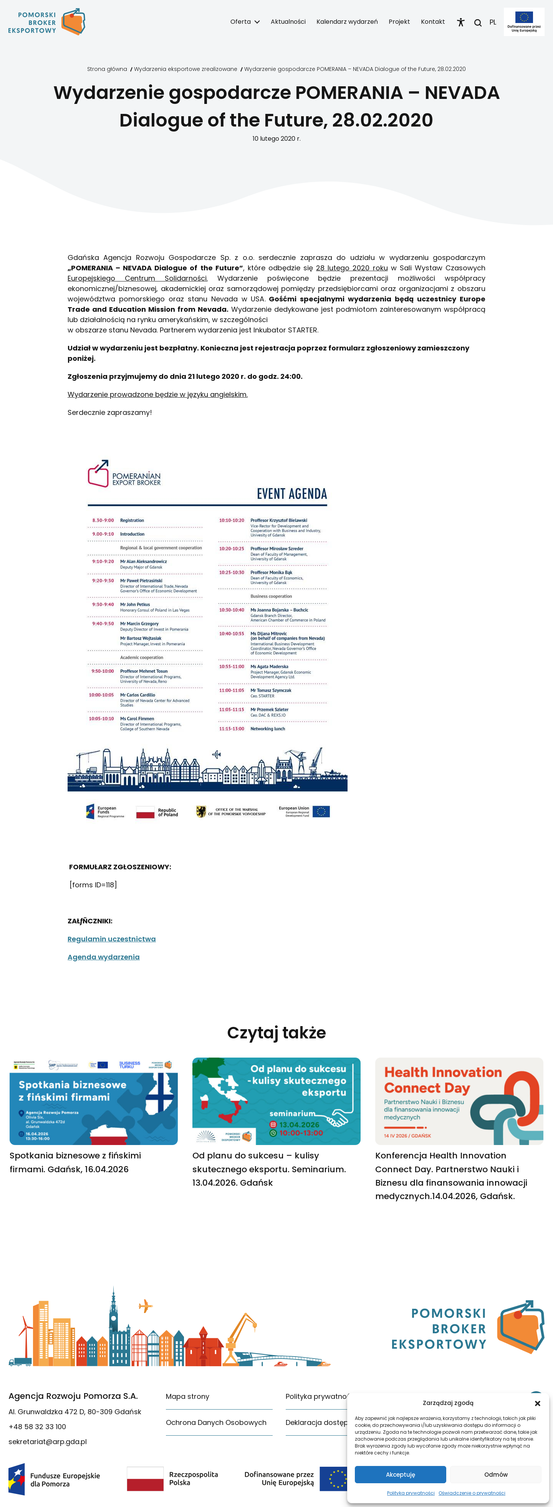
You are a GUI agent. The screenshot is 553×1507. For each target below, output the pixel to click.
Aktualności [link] (288, 21)
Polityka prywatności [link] (411, 1493)
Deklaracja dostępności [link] (326, 1422)
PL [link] (493, 22)
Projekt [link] (399, 21)
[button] (537, 1403)
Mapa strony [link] (187, 1396)
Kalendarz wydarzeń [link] (347, 21)
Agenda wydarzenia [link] (104, 957)
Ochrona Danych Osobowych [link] (216, 1422)
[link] (46, 22)
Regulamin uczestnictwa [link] (112, 939)
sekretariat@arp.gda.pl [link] (47, 1441)
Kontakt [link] (433, 21)
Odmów (496, 1475)
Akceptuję (400, 1475)
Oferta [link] (240, 21)
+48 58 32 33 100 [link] (37, 1426)
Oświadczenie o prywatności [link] (472, 1493)
